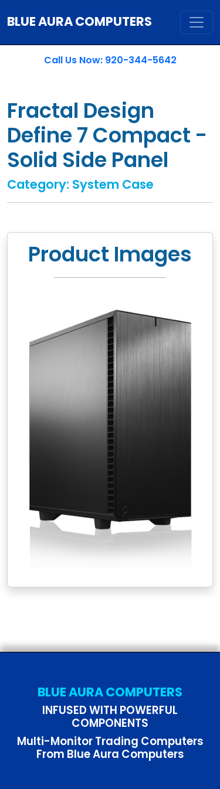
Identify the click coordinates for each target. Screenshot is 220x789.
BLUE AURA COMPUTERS (79, 21)
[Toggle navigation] (196, 22)
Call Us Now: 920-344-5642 (110, 60)
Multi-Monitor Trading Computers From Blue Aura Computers (110, 747)
